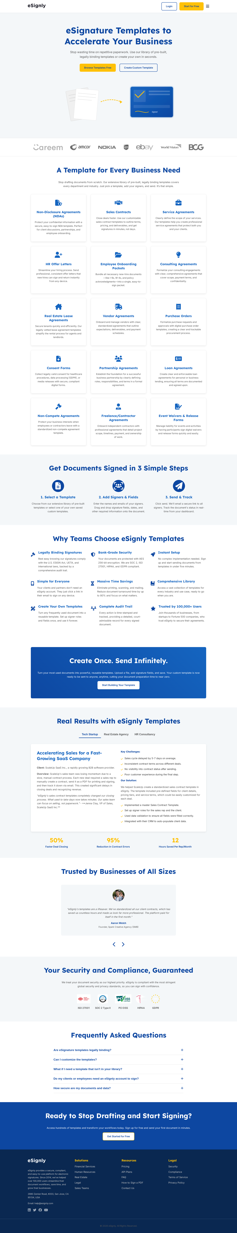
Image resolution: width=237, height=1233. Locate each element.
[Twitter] (34, 1210)
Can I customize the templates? (118, 1059)
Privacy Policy (176, 1182)
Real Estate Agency (116, 734)
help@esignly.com (43, 1203)
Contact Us (128, 1188)
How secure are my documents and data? (118, 1088)
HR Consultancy (145, 734)
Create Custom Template (138, 67)
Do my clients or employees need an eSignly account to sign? (118, 1078)
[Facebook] (40, 1210)
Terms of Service (178, 1177)
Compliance (175, 1171)
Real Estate (81, 1177)
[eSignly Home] (37, 6)
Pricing (125, 1166)
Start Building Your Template (118, 685)
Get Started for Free (118, 1136)
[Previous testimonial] (114, 945)
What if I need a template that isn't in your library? (118, 1069)
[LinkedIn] (29, 1210)
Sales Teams (82, 1188)
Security (173, 1166)
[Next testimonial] (122, 945)
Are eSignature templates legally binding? (118, 1050)
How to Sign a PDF (132, 1182)
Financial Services (85, 1166)
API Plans (127, 1171)
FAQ (124, 1177)
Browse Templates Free (97, 67)
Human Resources (85, 1171)
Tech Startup (90, 734)
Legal (78, 1182)
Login (169, 6)
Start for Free (191, 6)
